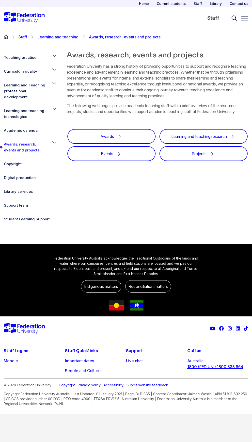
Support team (16, 205)
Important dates (79, 360)
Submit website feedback (147, 416)
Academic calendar (21, 130)
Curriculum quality (20, 71)
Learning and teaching (58, 36)
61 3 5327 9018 (201, 382)
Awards (111, 136)
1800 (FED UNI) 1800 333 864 (215, 366)
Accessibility (114, 416)
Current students (171, 3)
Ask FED (134, 380)
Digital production (20, 177)
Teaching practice (20, 57)
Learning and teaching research (203, 136)
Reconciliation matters (148, 286)
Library (216, 3)
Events (111, 153)
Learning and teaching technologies (24, 113)
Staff (198, 3)
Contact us (239, 3)
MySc (9, 400)
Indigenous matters (101, 286)
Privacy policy (89, 416)
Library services (18, 191)
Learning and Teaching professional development (24, 91)
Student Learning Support (27, 219)
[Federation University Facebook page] (221, 328)
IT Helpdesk (76, 390)
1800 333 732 (200, 398)
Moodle (11, 360)
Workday (12, 390)
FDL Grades (15, 380)
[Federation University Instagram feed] (230, 328)
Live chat (134, 360)
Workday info (77, 400)
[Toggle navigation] (242, 18)
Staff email (13, 370)
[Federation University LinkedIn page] (238, 328)
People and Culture (83, 370)
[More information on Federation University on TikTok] (246, 328)
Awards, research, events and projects (21, 147)
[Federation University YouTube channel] (212, 328)
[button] (54, 58)
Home (144, 3)
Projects (203, 153)
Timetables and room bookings (94, 380)
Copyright (13, 164)
